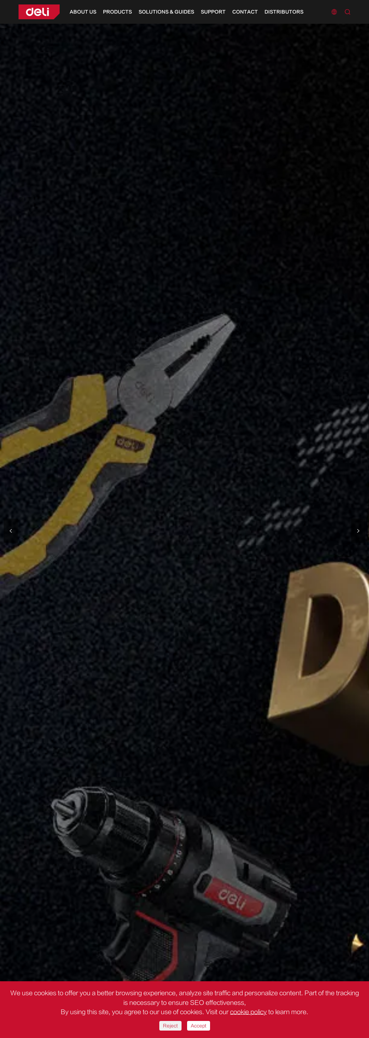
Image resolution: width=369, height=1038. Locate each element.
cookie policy (248, 1012)
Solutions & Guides (166, 11)
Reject (170, 1025)
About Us (83, 11)
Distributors (284, 11)
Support (213, 11)
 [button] (11, 530)
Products (117, 11)
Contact (245, 11)
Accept (198, 1025)
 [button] (358, 530)
